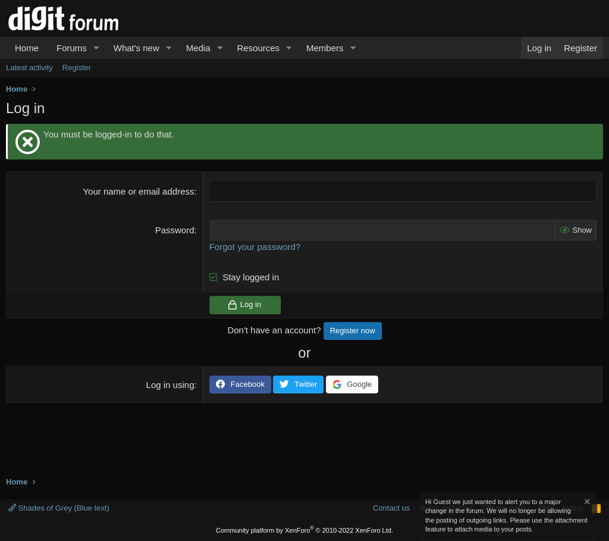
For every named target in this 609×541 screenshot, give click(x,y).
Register (76, 67)
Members (325, 48)
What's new (136, 48)
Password (174, 230)
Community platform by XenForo (304, 530)
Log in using (170, 385)
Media (198, 48)
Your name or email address (138, 191)
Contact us (391, 508)
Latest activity (29, 67)
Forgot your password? (254, 247)
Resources (258, 48)
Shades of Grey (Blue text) (58, 508)
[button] (96, 48)
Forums (71, 48)
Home (27, 48)
